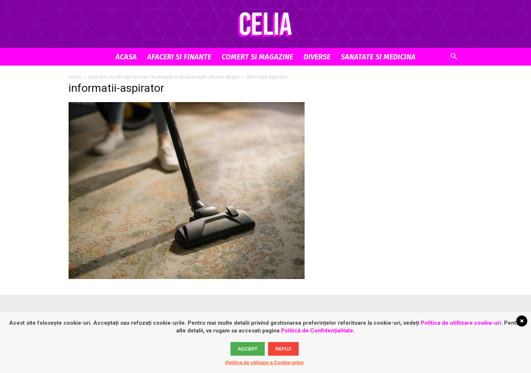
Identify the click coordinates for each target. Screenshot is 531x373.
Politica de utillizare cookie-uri (461, 323)
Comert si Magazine (257, 56)
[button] (453, 57)
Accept (247, 349)
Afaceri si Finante (179, 56)
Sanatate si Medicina (378, 56)
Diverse (316, 56)
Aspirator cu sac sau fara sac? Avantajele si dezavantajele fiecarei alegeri (164, 77)
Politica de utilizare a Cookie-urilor (264, 362)
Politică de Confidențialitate (317, 330)
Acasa (126, 56)
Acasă (75, 77)
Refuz (283, 349)
